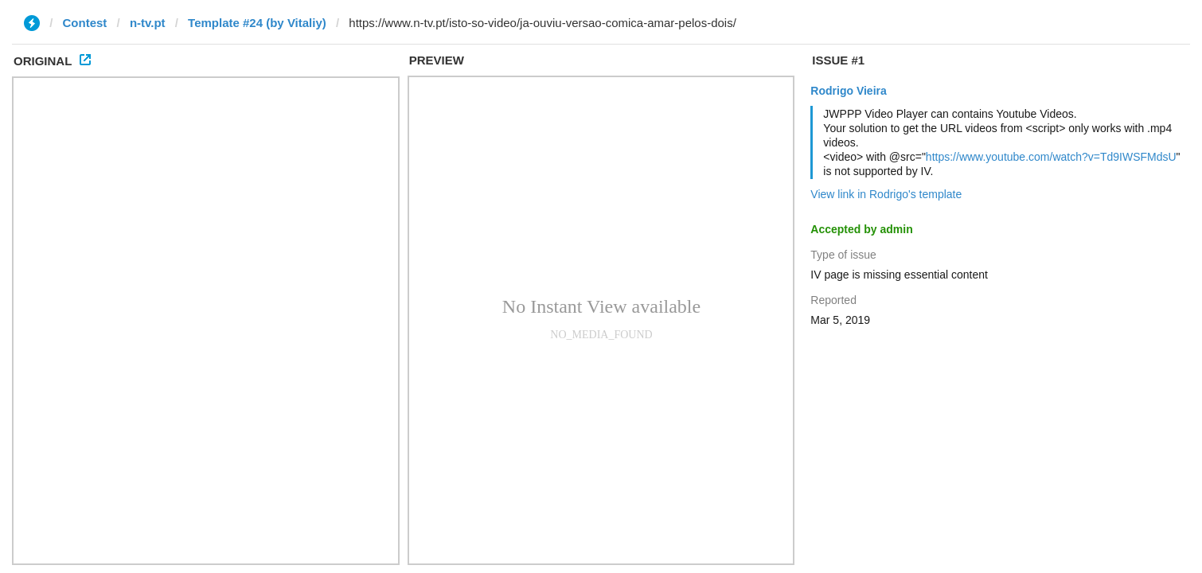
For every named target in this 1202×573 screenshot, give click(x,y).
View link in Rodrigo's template (886, 194)
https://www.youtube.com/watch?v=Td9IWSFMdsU (1051, 156)
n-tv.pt (148, 22)
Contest (85, 22)
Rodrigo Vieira (848, 90)
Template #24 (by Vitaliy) (257, 22)
